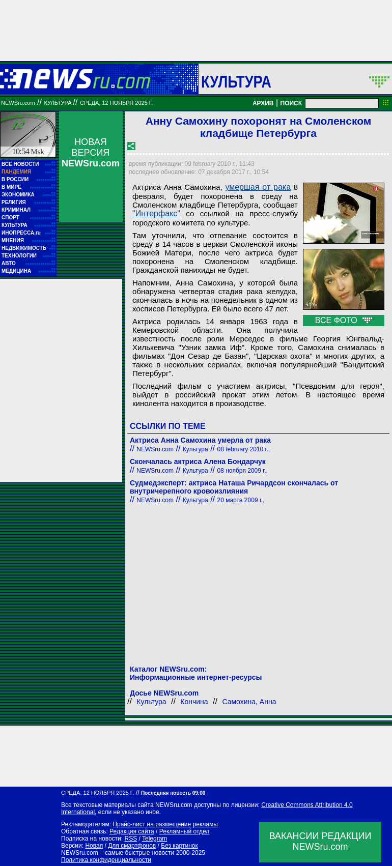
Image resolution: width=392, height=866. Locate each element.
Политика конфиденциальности (106, 859)
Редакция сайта (131, 831)
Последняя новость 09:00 (173, 793)
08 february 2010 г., (243, 449)
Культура (236, 81)
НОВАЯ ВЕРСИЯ (91, 152)
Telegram (154, 838)
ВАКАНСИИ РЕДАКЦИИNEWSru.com (320, 841)
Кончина (194, 702)
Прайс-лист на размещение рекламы (165, 824)
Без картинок (179, 845)
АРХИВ (263, 103)
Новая (94, 845)
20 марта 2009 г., (240, 500)
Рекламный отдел (184, 831)
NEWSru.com (18, 103)
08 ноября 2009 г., (242, 470)
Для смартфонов (132, 845)
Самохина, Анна (249, 702)
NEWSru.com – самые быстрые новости (117, 852)
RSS (130, 838)
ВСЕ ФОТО (343, 320)
